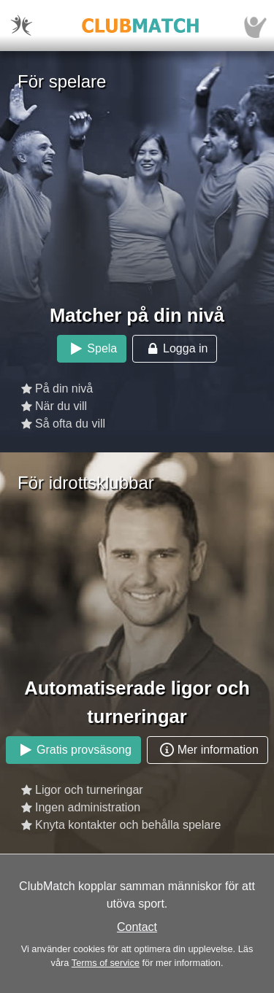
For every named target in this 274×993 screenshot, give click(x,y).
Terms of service (106, 962)
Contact (137, 927)
